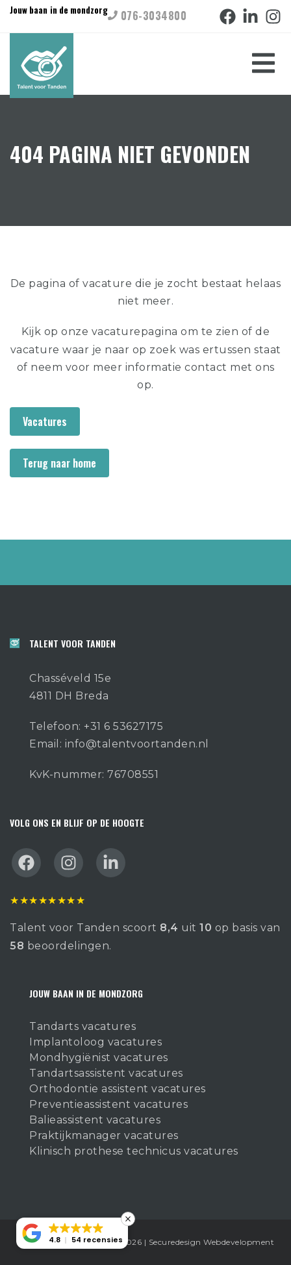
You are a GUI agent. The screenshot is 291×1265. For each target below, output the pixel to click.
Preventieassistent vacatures (108, 1104)
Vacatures (45, 421)
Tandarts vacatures (82, 1026)
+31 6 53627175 (123, 726)
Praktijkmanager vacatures (104, 1135)
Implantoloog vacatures (95, 1042)
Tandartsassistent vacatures (106, 1073)
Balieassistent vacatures (94, 1120)
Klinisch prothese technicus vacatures (133, 1151)
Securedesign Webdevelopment (212, 1242)
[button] (72, 1233)
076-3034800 (147, 15)
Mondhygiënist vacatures (98, 1057)
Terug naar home (59, 463)
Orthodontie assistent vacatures (117, 1089)
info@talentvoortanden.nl (137, 744)
